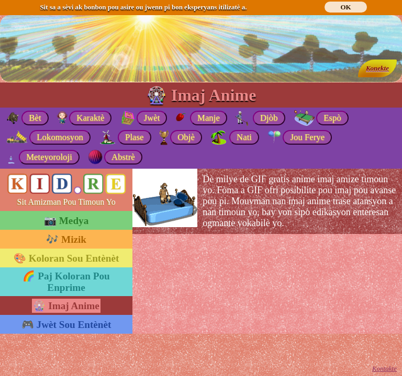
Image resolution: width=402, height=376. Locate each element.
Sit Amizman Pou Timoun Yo (66, 201)
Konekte (377, 68)
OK (345, 7)
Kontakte (384, 368)
